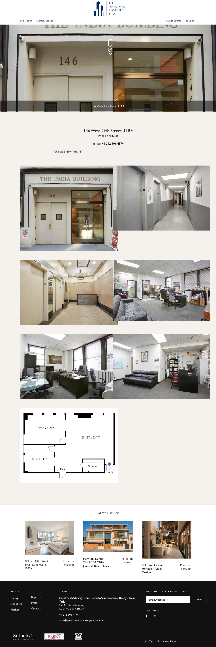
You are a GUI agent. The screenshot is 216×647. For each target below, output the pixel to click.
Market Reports (175, 21)
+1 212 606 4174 (113, 143)
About (30, 21)
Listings (14, 598)
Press (34, 602)
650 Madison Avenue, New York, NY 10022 (71, 607)
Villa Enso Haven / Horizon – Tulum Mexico (152, 568)
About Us (16, 603)
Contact (190, 21)
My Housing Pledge (166, 641)
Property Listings (46, 21)
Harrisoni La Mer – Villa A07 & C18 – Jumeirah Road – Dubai (96, 562)
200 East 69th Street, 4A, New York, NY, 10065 (37, 564)
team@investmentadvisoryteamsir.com (81, 620)
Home (21, 21)
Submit (198, 599)
